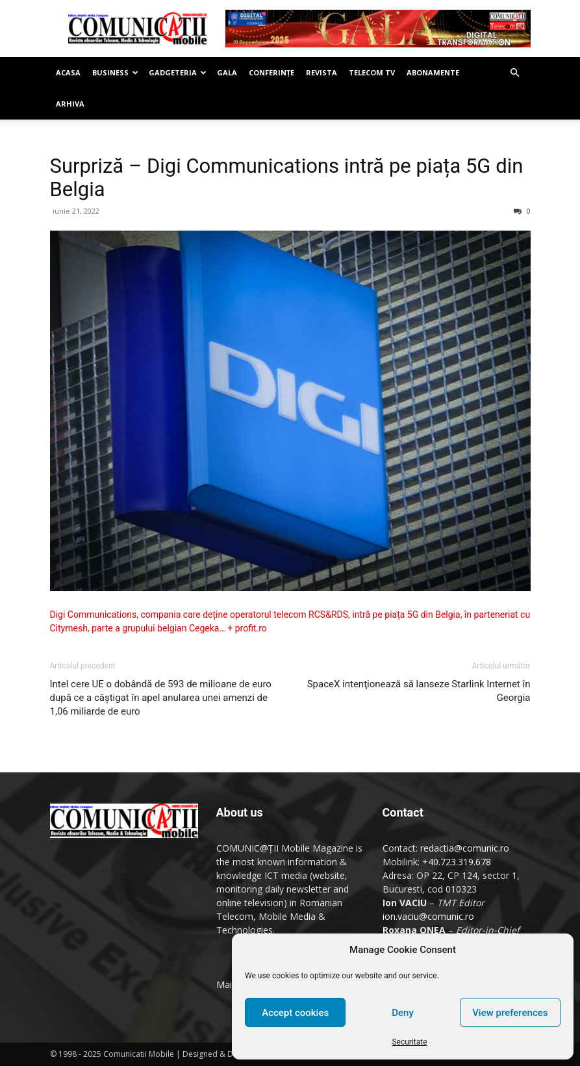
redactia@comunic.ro (464, 848)
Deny (403, 1013)
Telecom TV (372, 72)
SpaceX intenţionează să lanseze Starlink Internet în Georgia (419, 691)
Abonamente (433, 72)
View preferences (510, 1013)
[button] (515, 73)
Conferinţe (271, 72)
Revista (321, 72)
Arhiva (70, 103)
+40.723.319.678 (456, 862)
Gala (227, 72)
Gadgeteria (178, 72)
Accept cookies (295, 1013)
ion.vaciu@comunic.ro (428, 916)
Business (115, 72)
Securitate (409, 1042)
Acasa (68, 72)
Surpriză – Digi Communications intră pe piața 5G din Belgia (286, 177)
